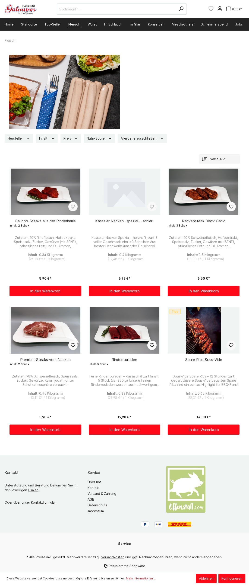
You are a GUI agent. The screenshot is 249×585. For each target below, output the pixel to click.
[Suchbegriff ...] (116, 9)
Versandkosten (112, 557)
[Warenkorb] (234, 9)
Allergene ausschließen (142, 138)
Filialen (33, 490)
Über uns (94, 482)
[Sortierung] (219, 159)
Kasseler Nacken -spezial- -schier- (124, 221)
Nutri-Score (99, 138)
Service (94, 472)
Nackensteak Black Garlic (203, 221)
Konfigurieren (231, 578)
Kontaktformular (43, 502)
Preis (70, 138)
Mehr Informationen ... (141, 578)
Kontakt (94, 488)
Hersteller (19, 138)
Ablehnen (206, 578)
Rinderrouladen (124, 359)
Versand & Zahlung (102, 493)
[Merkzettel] (211, 9)
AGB (91, 499)
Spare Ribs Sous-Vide (203, 359)
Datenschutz (97, 505)
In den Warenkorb (45, 291)
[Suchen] (181, 9)
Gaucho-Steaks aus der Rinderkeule (45, 221)
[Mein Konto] (219, 9)
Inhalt (47, 138)
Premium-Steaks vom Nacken (45, 359)
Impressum (96, 511)
